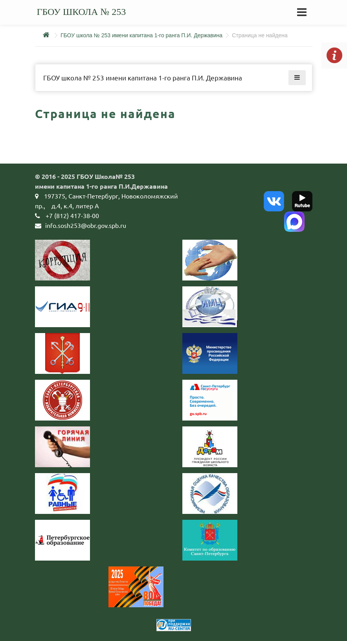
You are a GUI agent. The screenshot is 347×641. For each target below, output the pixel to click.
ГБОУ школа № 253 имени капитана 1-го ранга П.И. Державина (141, 35)
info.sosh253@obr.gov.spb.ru (85, 225)
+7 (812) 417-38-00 (72, 215)
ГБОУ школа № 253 (81, 12)
